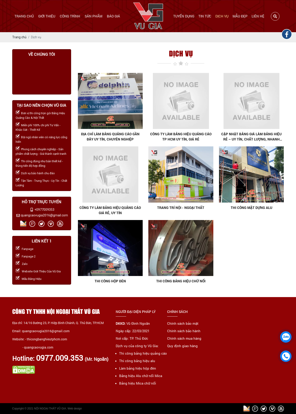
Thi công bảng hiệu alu (137, 360)
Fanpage (27, 249)
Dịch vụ (222, 16)
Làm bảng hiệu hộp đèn (137, 368)
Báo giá (113, 16)
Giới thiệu (46, 16)
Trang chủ (24, 16)
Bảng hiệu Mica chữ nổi (137, 383)
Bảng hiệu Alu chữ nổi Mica (140, 375)
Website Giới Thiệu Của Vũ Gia (41, 271)
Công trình (70, 16)
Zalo (25, 264)
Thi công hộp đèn (110, 281)
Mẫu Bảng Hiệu (31, 279)
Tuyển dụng (183, 16)
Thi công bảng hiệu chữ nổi (180, 281)
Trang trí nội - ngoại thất (180, 207)
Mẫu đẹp (240, 16)
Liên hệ (258, 16)
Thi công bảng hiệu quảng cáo (143, 353)
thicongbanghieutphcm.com (47, 339)
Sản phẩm (93, 16)
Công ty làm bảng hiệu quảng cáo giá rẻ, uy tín (110, 210)
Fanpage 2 (29, 256)
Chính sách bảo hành (183, 331)
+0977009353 (44, 209)
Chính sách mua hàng (184, 338)
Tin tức (204, 16)
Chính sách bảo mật (182, 323)
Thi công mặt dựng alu (251, 207)
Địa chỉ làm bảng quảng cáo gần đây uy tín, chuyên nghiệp (110, 136)
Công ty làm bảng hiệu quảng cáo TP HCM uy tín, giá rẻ (181, 136)
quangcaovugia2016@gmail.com (44, 215)
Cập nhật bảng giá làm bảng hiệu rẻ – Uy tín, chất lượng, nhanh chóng (251, 137)
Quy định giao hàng (182, 346)
